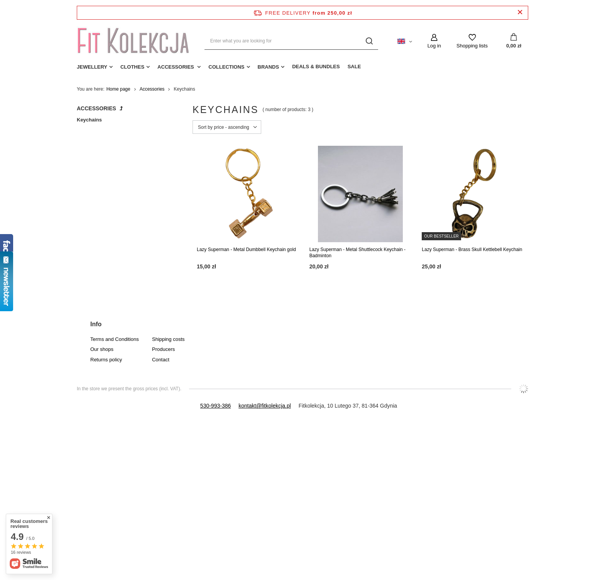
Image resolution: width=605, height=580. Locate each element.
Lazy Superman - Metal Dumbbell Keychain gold (246, 249)
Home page (118, 89)
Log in (434, 46)
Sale (354, 66)
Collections (226, 67)
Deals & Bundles (316, 66)
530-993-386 (215, 406)
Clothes (132, 67)
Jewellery (92, 67)
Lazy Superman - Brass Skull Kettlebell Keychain (472, 249)
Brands (268, 67)
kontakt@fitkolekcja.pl (264, 406)
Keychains (89, 120)
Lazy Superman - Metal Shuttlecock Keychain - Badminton (357, 252)
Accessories (176, 67)
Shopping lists (472, 46)
